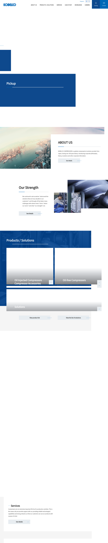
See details (69, 160)
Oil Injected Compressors (28, 280)
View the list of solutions (73, 318)
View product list (35, 318)
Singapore (82, 1)
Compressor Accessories (27, 283)
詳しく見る (51, 282)
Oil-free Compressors (74, 280)
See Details (29, 213)
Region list (86, 1)
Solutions (19, 306)
